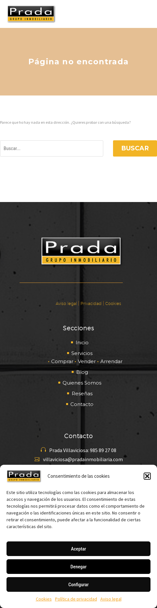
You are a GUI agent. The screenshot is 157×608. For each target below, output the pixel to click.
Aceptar (78, 549)
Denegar (78, 567)
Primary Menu (144, 14)
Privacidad (91, 303)
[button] (147, 476)
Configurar (78, 585)
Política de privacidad (76, 599)
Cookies (44, 599)
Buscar (135, 148)
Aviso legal (110, 599)
